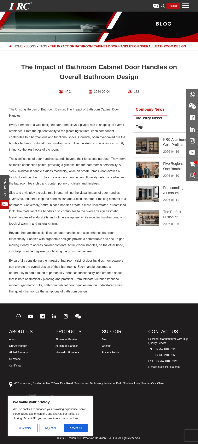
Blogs (31, 46)
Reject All (50, 428)
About (12, 339)
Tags (43, 46)
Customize (25, 428)
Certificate (15, 365)
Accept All (76, 428)
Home (18, 46)
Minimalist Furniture (67, 352)
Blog (104, 339)
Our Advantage (18, 345)
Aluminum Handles (66, 345)
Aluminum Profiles (66, 339)
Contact (106, 345)
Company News (150, 109)
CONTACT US (4, 187)
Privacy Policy (110, 352)
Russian (173, 5)
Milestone (15, 359)
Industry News (149, 118)
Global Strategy (18, 352)
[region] (50, 416)
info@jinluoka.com (168, 366)
